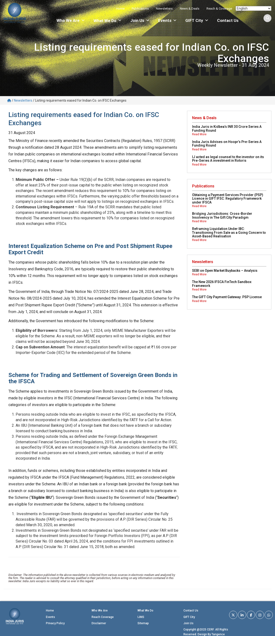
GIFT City (197, 20)
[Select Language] (253, 8)
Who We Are (70, 20)
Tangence (218, 634)
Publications (140, 8)
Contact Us (227, 20)
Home (120, 8)
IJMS (141, 617)
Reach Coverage (103, 617)
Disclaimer (99, 623)
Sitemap (143, 623)
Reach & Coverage (219, 8)
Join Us (140, 20)
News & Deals (189, 8)
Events (167, 20)
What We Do (145, 610)
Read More (199, 134)
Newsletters (164, 8)
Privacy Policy (55, 623)
